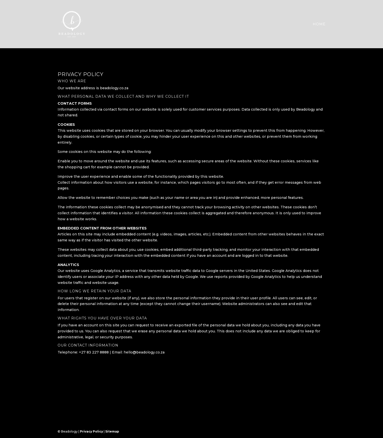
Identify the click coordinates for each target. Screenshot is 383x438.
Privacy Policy (91, 431)
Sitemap (112, 431)
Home (319, 24)
